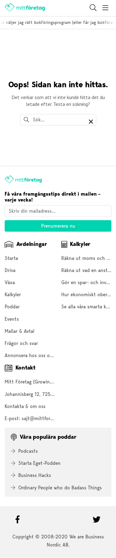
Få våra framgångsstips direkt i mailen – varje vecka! (53, 197)
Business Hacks (31, 475)
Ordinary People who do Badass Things (56, 488)
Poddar (12, 307)
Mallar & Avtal (19, 331)
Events (12, 319)
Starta (11, 258)
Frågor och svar (21, 343)
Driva (10, 270)
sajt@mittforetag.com (46, 418)
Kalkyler (13, 294)
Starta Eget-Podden (36, 463)
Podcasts (24, 451)
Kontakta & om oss (25, 406)
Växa (10, 282)
